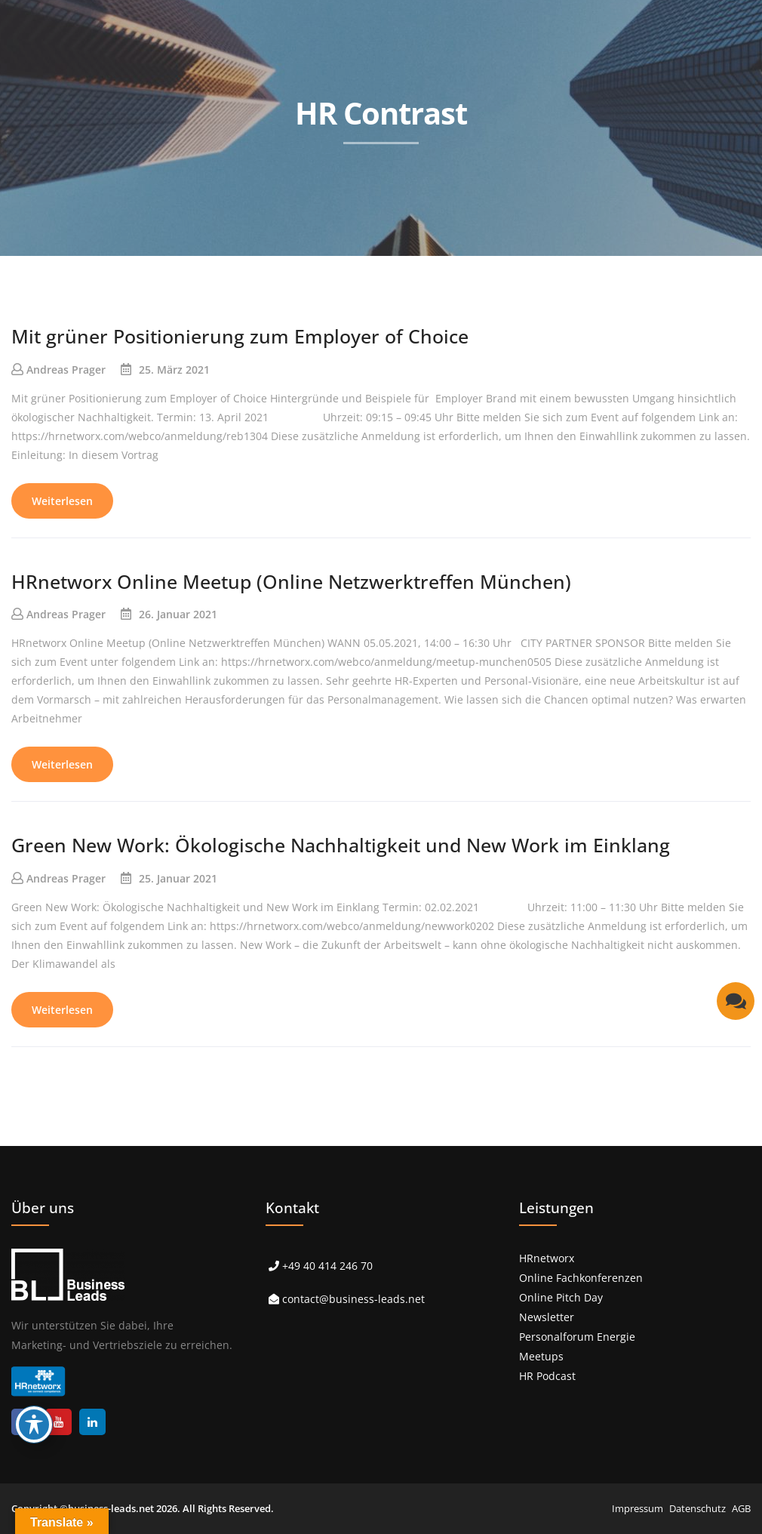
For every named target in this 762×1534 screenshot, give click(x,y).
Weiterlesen (62, 501)
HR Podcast (547, 1376)
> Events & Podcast (428, 270)
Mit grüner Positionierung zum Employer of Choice (240, 336)
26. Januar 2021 (178, 614)
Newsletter (546, 1317)
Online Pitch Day (561, 1297)
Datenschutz (697, 1508)
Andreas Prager (66, 369)
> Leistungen (213, 270)
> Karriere (625, 270)
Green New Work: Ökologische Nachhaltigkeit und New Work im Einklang (340, 845)
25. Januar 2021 (178, 878)
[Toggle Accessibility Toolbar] (34, 1424)
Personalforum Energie (577, 1336)
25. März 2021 (174, 369)
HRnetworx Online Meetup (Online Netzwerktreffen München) (291, 581)
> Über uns (539, 270)
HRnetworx (546, 1258)
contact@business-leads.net (353, 1299)
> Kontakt (709, 270)
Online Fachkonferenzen (581, 1278)
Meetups (541, 1356)
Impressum (637, 1508)
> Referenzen (312, 270)
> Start (129, 270)
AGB (741, 1508)
